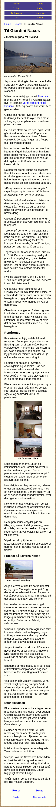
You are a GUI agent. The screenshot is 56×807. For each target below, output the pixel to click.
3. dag (16, 8)
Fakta (40, 17)
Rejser (16, 3)
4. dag (40, 8)
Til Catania (16, 13)
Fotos (16, 17)
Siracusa (43, 96)
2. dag (40, 3)
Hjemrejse (40, 13)
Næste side (39, 797)
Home (7, 24)
